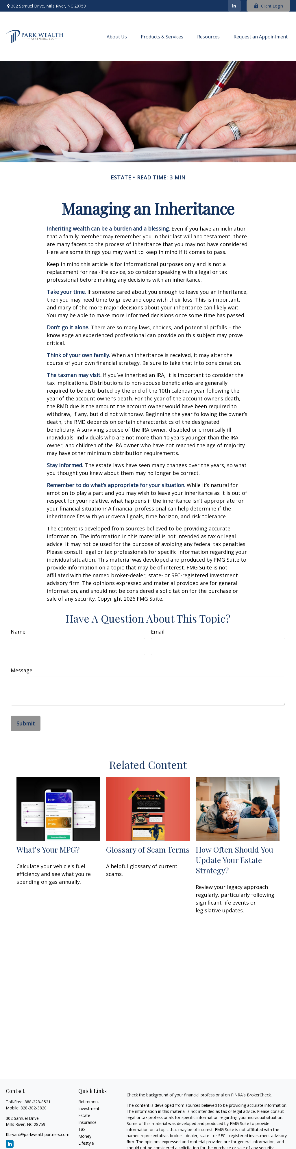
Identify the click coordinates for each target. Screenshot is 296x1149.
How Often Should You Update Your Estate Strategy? (234, 859)
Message (21, 670)
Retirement (88, 1101)
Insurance (87, 1122)
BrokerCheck (259, 1095)
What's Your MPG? (48, 849)
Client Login (268, 6)
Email (157, 631)
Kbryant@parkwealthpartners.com (37, 1134)
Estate (84, 1115)
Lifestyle (86, 1143)
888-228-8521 (38, 1102)
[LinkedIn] (234, 6)
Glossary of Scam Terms (148, 849)
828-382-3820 (34, 1108)
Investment (88, 1108)
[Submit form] (25, 723)
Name (18, 631)
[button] (117, 36)
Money (84, 1136)
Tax (81, 1129)
